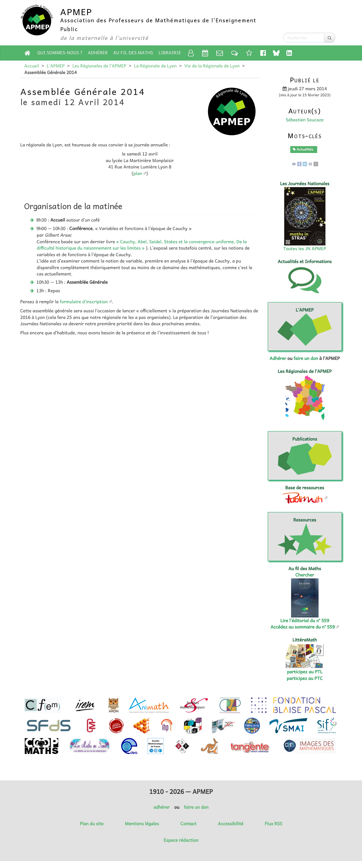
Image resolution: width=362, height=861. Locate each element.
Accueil (31, 65)
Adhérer (98, 52)
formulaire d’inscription (84, 301)
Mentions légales (142, 823)
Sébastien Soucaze (305, 119)
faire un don (306, 358)
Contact (188, 823)
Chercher (304, 574)
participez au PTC (305, 678)
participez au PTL (304, 671)
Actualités (303, 149)
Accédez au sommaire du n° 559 (302, 626)
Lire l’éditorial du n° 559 (304, 620)
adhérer (161, 807)
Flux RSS (273, 823)
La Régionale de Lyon (155, 65)
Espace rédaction (181, 840)
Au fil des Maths (133, 52)
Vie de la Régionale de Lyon (212, 65)
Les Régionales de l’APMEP (99, 65)
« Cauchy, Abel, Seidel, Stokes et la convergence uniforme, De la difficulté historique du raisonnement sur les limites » (142, 245)
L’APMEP (56, 65)
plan (137, 173)
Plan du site (91, 823)
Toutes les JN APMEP (304, 248)
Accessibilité (230, 823)
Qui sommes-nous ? (59, 52)
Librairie (170, 52)
